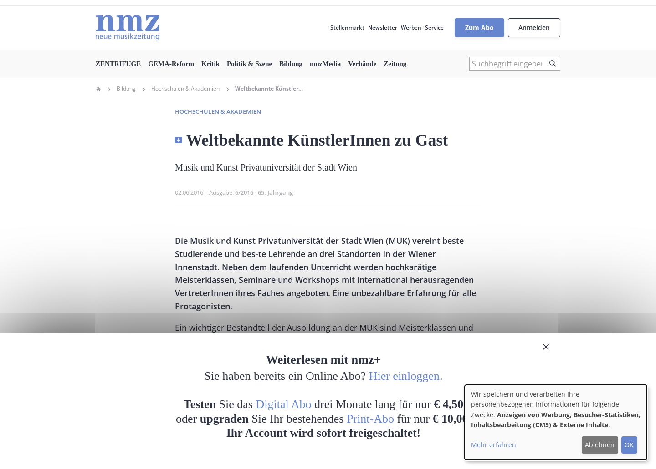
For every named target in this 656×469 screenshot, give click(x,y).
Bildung (290, 63)
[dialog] (556, 422)
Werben (411, 27)
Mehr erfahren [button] (493, 444)
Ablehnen (600, 444)
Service (434, 27)
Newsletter (382, 27)
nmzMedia (325, 63)
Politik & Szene (249, 63)
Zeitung (395, 63)
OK (629, 444)
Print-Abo (370, 418)
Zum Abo (479, 27)
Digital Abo (284, 404)
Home (98, 89)
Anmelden (534, 27)
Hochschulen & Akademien (185, 88)
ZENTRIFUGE (118, 63)
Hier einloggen (404, 376)
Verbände (362, 63)
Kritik (210, 63)
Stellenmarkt (347, 27)
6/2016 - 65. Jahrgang (264, 192)
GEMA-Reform (171, 63)
